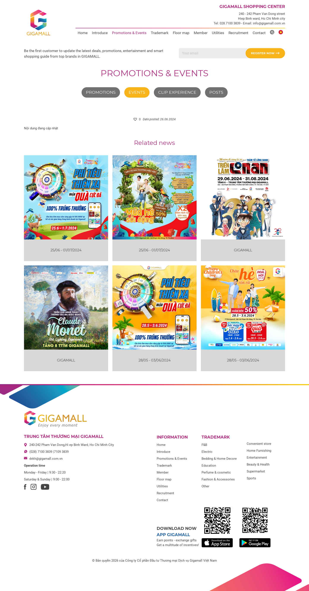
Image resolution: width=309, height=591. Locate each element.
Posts (216, 92)
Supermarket (256, 471)
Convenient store (259, 444)
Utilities (218, 33)
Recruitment (238, 33)
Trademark (160, 33)
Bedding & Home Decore (219, 459)
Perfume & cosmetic (216, 472)
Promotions (101, 92)
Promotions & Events (129, 33)
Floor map (181, 33)
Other (205, 486)
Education (209, 465)
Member (201, 33)
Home (83, 33)
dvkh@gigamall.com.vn (46, 459)
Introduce (100, 33)
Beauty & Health (258, 464)
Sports (251, 478)
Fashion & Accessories (218, 479)
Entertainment (257, 457)
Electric (207, 452)
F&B (204, 445)
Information (172, 437)
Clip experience (177, 92)
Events (137, 92)
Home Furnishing (259, 451)
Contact (259, 33)
